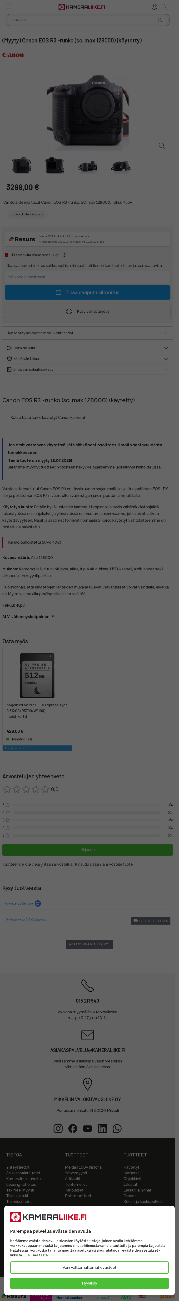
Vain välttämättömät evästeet (89, 1267)
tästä (43, 1255)
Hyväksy (89, 1283)
